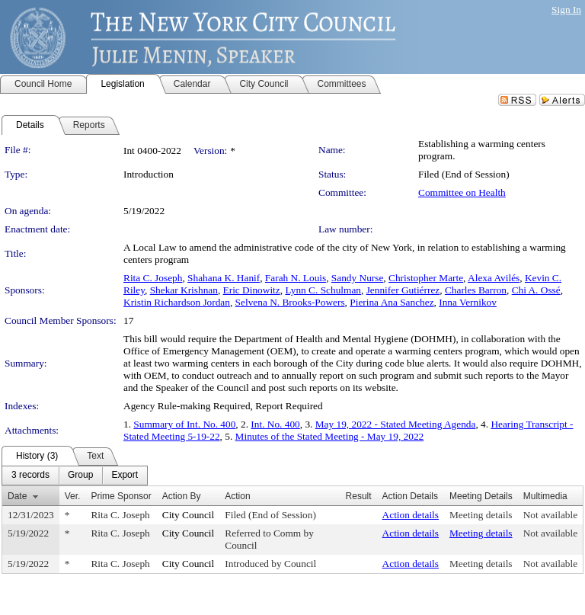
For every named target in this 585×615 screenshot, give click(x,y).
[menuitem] (30, 475)
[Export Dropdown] (124, 475)
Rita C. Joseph (152, 277)
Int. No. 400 (275, 424)
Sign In (566, 9)
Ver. (73, 496)
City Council (188, 515)
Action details (410, 515)
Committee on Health (462, 192)
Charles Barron (476, 290)
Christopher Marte (425, 277)
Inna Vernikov (468, 302)
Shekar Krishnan (184, 290)
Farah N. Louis (295, 277)
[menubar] (75, 475)
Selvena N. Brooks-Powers (290, 302)
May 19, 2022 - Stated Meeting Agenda (395, 424)
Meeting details (481, 515)
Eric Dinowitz (251, 290)
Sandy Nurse (357, 277)
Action (237, 496)
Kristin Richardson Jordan (176, 302)
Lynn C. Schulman (323, 290)
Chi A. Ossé (536, 290)
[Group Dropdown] (80, 475)
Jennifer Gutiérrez (403, 290)
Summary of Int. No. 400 (184, 424)
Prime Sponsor (121, 496)
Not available (550, 515)
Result (359, 496)
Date (17, 496)
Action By (181, 496)
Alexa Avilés (493, 277)
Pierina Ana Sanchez (391, 302)
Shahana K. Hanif (223, 277)
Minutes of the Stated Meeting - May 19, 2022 (329, 436)
